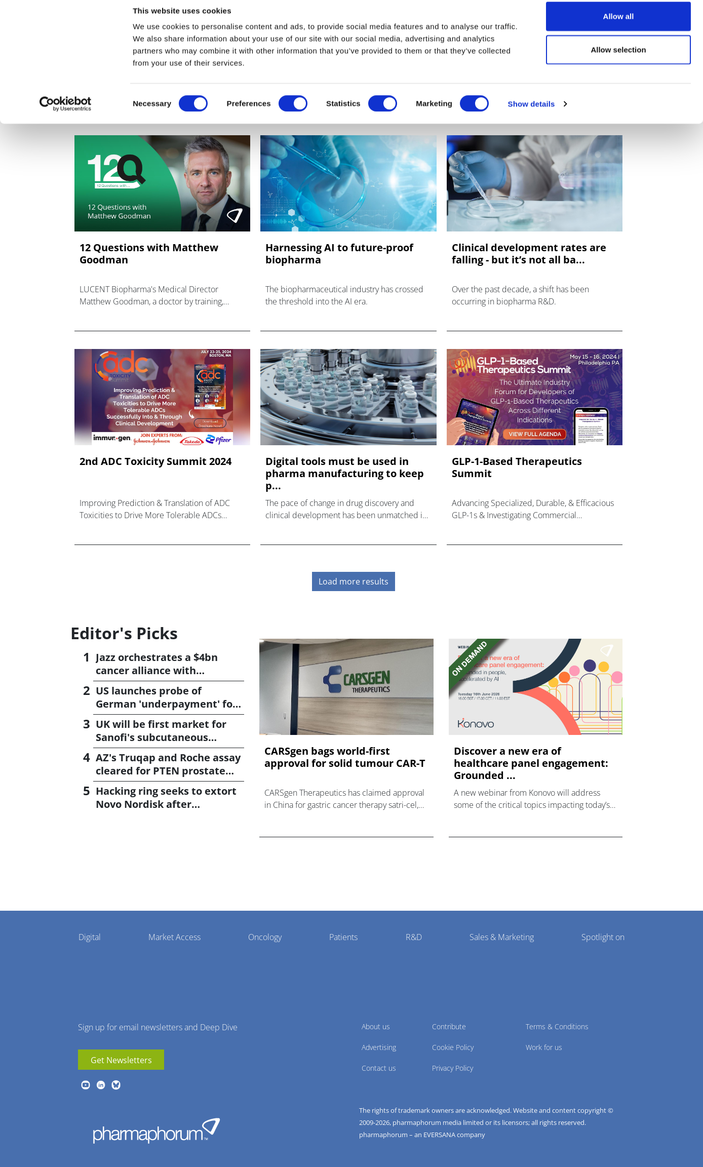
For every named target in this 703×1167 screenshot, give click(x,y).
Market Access (174, 937)
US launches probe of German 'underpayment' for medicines (166, 704)
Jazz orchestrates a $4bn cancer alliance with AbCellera (157, 670)
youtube (86, 1085)
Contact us (379, 1068)
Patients (343, 937)
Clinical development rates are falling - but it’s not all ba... (529, 254)
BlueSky (116, 1085)
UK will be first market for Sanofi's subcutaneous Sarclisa (161, 737)
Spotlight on (602, 937)
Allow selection (618, 60)
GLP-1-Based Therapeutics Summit (517, 467)
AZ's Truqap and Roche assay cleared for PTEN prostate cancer (168, 771)
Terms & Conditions (557, 1026)
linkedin (101, 1085)
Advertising (379, 1047)
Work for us (544, 1047)
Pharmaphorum (156, 1130)
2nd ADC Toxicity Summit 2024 (155, 461)
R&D (414, 937)
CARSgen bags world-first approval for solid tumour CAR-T (344, 757)
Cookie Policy (453, 1047)
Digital (90, 937)
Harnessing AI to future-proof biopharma (339, 254)
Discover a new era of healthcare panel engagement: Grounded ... (531, 763)
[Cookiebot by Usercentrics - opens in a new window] (65, 114)
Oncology (265, 937)
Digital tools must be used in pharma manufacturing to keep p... (344, 473)
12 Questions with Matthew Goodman (149, 254)
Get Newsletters (121, 1060)
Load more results (353, 581)
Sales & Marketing (502, 937)
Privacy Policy (452, 1068)
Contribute (449, 1026)
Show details (531, 114)
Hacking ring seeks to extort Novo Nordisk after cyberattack (166, 804)
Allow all (618, 26)
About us (376, 1026)
